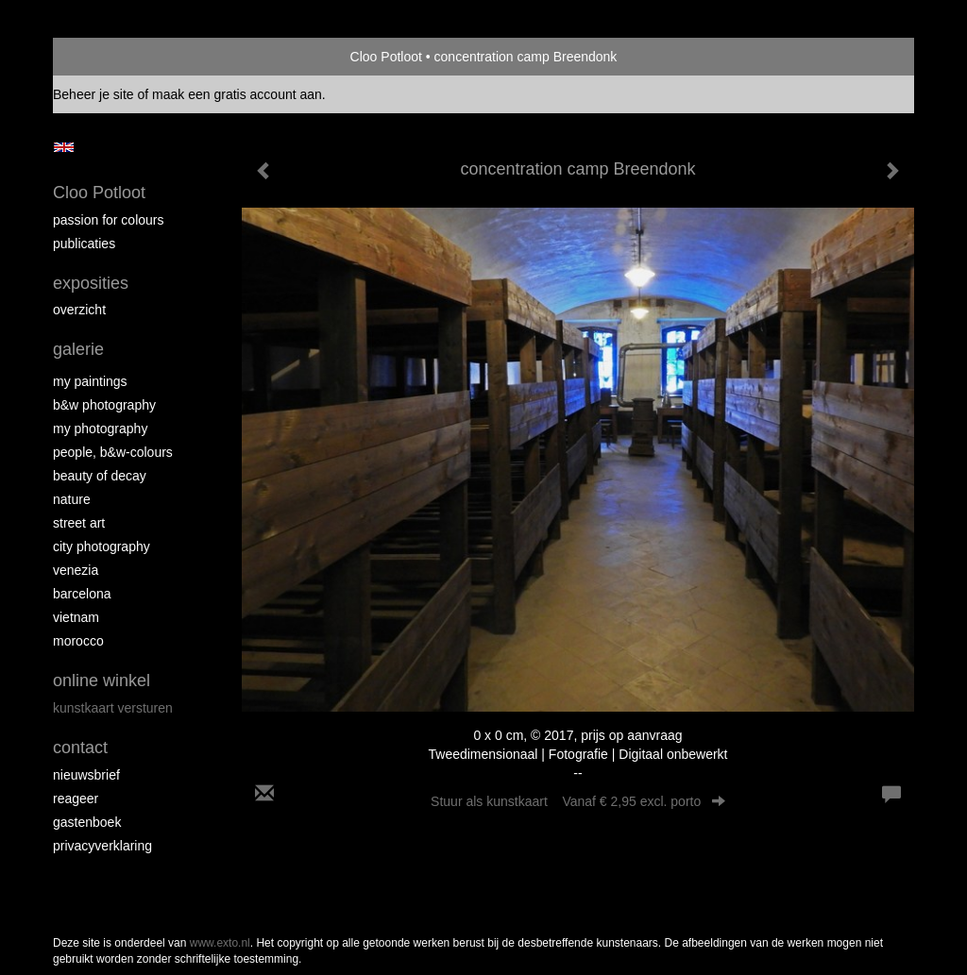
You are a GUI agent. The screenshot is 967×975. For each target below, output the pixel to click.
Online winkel (101, 680)
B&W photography (104, 404)
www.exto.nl (220, 943)
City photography (101, 546)
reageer (75, 798)
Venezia (75, 570)
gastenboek (87, 822)
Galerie (78, 349)
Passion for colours (108, 219)
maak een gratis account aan (237, 94)
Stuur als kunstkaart (578, 801)
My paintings (90, 381)
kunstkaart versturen (113, 707)
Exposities (90, 283)
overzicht (79, 309)
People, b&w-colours (113, 452)
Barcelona (82, 593)
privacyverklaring (102, 845)
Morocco (78, 640)
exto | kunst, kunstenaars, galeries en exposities (106, 57)
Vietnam (76, 617)
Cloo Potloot (386, 56)
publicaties (84, 243)
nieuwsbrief (86, 774)
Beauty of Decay (99, 475)
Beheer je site (93, 94)
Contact (80, 747)
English (64, 147)
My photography (100, 428)
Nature (72, 499)
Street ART (79, 522)
